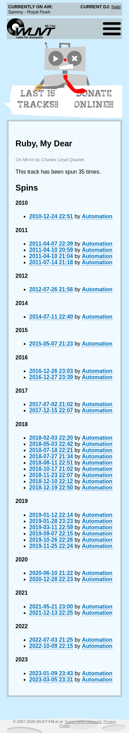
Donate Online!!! (94, 99)
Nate (116, 6)
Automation (97, 216)
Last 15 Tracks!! (38, 99)
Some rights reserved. (83, 722)
